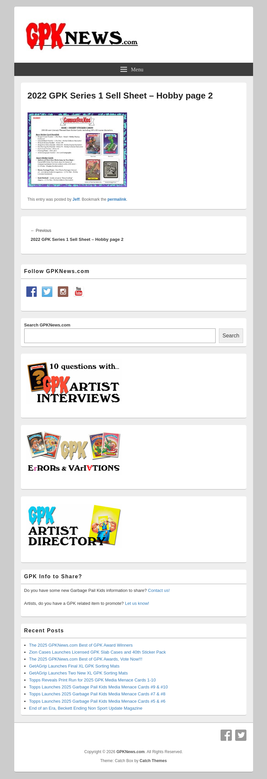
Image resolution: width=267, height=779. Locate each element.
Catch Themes (153, 760)
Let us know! (137, 603)
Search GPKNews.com (47, 324)
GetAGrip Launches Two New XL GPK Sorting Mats (78, 673)
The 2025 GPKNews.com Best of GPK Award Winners (81, 645)
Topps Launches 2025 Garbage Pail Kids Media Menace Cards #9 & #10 (98, 686)
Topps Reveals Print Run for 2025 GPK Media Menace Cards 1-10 (92, 679)
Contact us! (159, 590)
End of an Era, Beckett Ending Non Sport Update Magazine (86, 708)
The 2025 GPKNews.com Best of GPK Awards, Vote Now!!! (86, 659)
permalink (116, 199)
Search (231, 335)
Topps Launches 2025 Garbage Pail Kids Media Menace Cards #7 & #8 (97, 693)
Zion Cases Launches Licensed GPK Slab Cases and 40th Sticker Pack (97, 652)
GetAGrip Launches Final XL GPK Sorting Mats (74, 666)
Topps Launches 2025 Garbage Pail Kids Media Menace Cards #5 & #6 (97, 701)
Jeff (76, 199)
